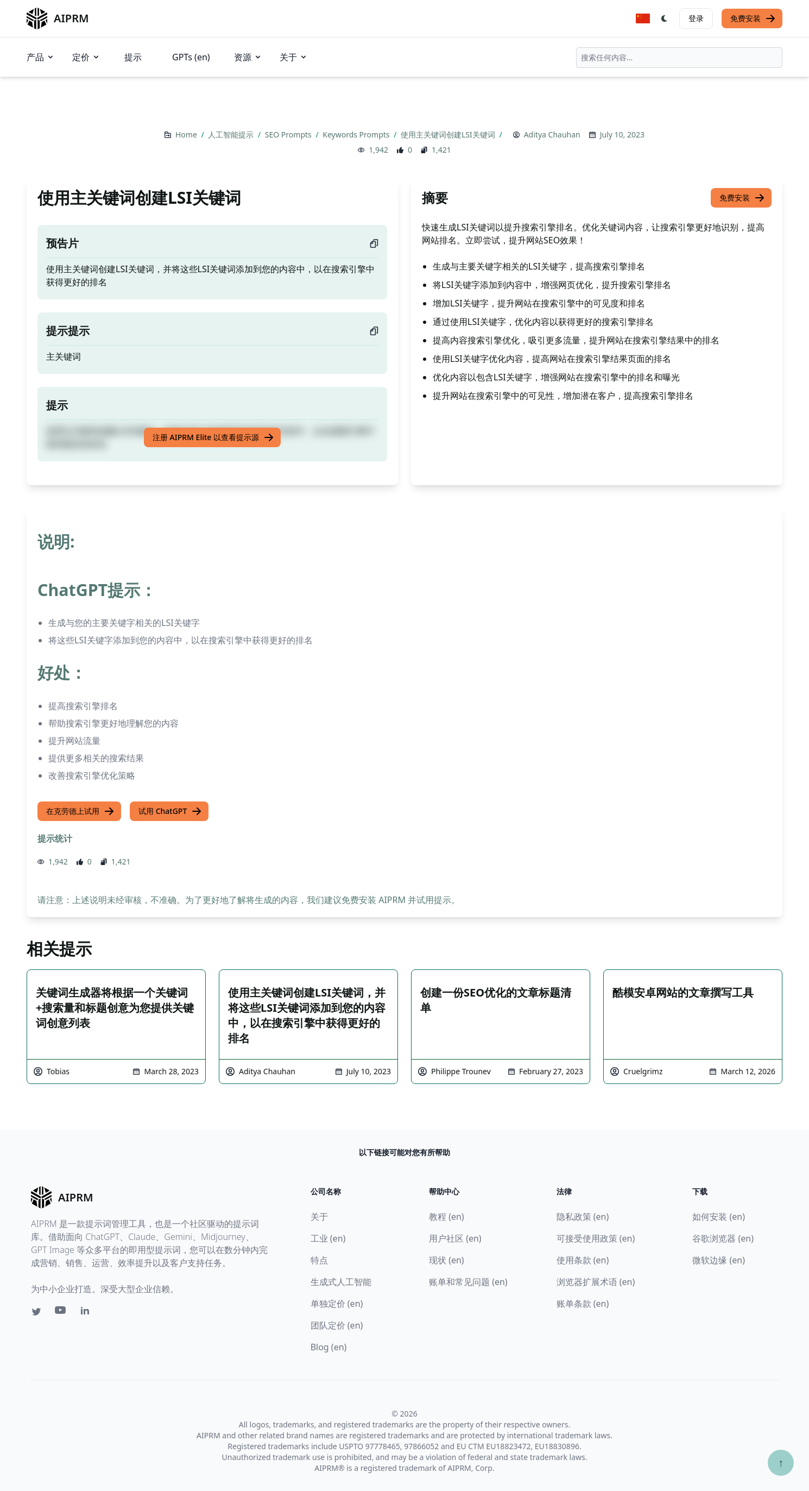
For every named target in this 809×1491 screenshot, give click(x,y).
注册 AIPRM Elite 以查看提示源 (213, 437)
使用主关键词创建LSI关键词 (449, 134)
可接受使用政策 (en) (596, 1238)
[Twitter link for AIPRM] (36, 1311)
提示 (133, 57)
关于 (294, 57)
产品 (41, 57)
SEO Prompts (289, 134)
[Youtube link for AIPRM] (61, 1312)
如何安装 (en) (718, 1217)
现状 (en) (446, 1260)
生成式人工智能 (341, 1282)
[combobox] (679, 57)
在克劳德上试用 (80, 811)
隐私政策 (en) (583, 1217)
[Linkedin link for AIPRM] (87, 1312)
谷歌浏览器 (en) (723, 1238)
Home (187, 134)
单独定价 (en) (337, 1304)
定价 (86, 57)
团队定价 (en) (337, 1325)
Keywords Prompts (357, 134)
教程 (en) (446, 1217)
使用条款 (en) (583, 1260)
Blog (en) (329, 1347)
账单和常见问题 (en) (468, 1282)
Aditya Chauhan (552, 134)
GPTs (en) (191, 57)
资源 (248, 57)
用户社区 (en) (455, 1238)
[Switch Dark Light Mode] (664, 18)
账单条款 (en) (583, 1304)
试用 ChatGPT (170, 811)
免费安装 (753, 18)
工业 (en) (328, 1238)
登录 (696, 18)
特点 (319, 1260)
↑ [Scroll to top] (780, 1462)
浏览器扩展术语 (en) (596, 1282)
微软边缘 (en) (718, 1260)
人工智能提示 (232, 134)
